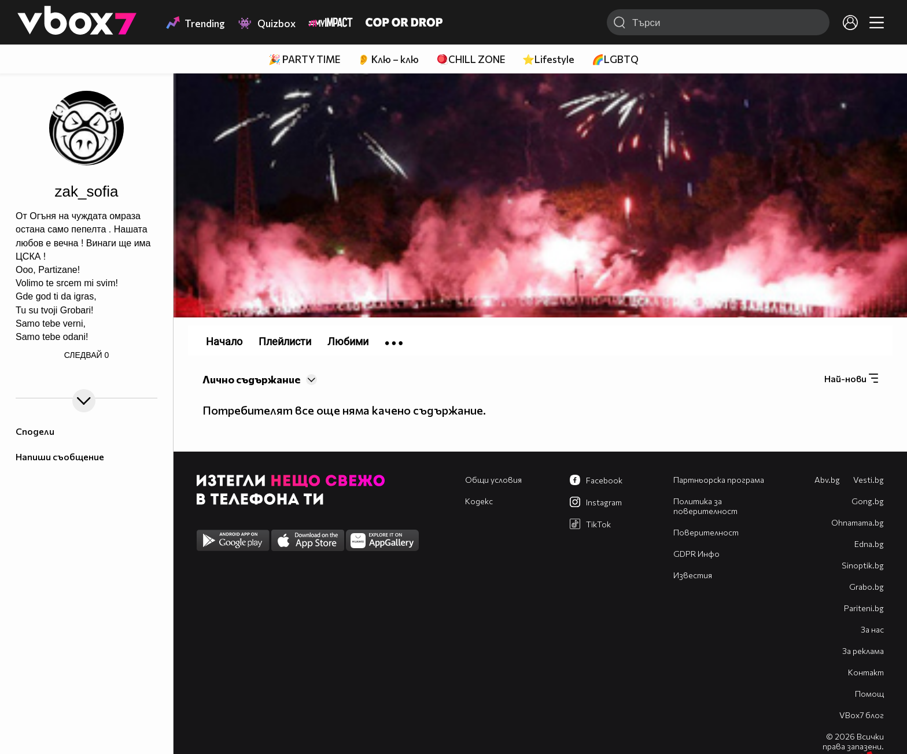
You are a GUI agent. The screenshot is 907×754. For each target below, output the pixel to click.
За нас (872, 629)
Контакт (866, 672)
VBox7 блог (861, 715)
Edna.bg (869, 544)
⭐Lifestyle (548, 59)
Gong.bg (867, 501)
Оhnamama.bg (857, 522)
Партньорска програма (718, 480)
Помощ (869, 693)
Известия (692, 575)
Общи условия (493, 480)
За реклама (863, 651)
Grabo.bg (866, 587)
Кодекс (479, 501)
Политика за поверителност (705, 506)
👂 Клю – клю (388, 59)
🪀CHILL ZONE (470, 59)
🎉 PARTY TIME (304, 59)
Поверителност (706, 532)
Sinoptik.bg (863, 565)
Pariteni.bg (864, 608)
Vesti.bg (868, 480)
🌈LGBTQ (615, 59)
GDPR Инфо (696, 554)
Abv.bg (827, 480)
